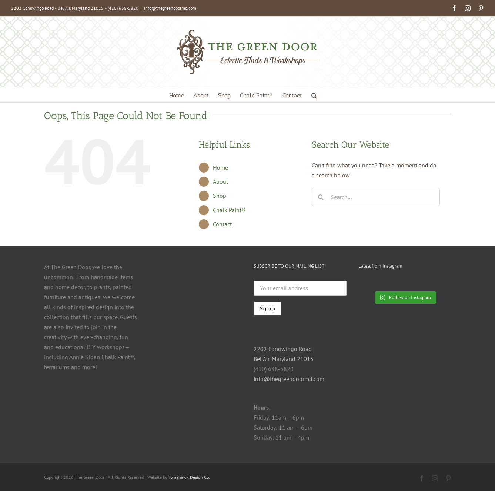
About (220, 181)
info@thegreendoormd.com (170, 8)
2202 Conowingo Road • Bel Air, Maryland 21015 (57, 8)
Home (220, 167)
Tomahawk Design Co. (189, 477)
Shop (219, 195)
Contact (222, 224)
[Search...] (376, 197)
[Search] (321, 197)
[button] (314, 94)
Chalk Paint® (229, 210)
